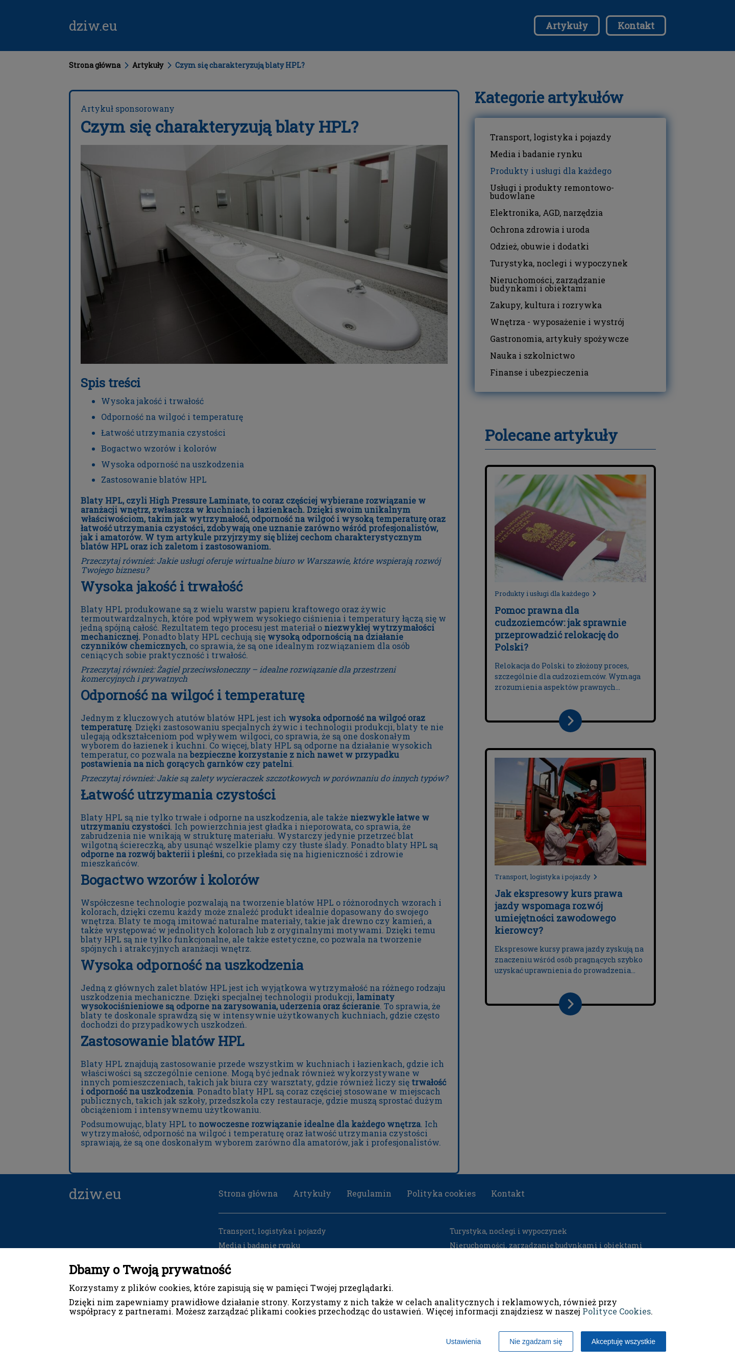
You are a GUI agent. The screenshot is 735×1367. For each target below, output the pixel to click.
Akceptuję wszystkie (623, 1341)
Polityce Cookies (616, 1311)
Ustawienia (463, 1341)
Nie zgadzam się (535, 1341)
